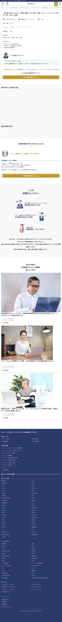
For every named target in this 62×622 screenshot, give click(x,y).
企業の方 (7, 4)
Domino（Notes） (6, 551)
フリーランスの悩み (7, 465)
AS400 (33, 512)
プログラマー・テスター (15, 27)
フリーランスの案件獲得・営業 (9, 458)
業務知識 (34, 527)
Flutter (33, 525)
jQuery (33, 522)
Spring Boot (34, 534)
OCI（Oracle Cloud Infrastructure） (40, 578)
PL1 (33, 495)
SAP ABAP (4, 532)
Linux (3, 548)
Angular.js (34, 515)
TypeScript (34, 507)
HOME (2, 7)
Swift (33, 505)
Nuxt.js (3, 527)
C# (32, 503)
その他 (3, 537)
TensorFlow (34, 517)
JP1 (3, 568)
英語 (3, 525)
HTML (3, 493)
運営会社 (4, 602)
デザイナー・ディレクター (8, 589)
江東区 (42, 19)
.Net (33, 490)
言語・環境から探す (24, 7)
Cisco (33, 568)
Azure (33, 561)
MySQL (3, 558)
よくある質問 (35, 441)
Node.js (34, 510)
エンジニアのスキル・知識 (8, 453)
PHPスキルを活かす (12, 130)
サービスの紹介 (6, 439)
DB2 (33, 553)
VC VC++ (34, 532)
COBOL (11, 23)
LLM (33, 529)
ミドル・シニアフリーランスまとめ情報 (11, 448)
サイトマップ (5, 597)
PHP (33, 485)
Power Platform (5, 534)
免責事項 (4, 604)
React (3, 512)
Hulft (33, 573)
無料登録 (56, 5)
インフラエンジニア (37, 589)
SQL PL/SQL (35, 493)
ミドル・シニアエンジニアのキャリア (11, 450)
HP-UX (3, 546)
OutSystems (5, 573)
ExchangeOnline (6, 575)
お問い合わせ (5, 599)
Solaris (33, 548)
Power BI (4, 515)
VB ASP (33, 488)
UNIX (33, 543)
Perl (3, 485)
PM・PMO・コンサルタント (9, 587)
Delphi (33, 500)
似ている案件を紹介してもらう (31, 77)
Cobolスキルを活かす (25, 130)
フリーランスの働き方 (7, 455)
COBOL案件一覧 (35, 7)
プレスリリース (6, 467)
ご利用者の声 (5, 441)
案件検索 (2, 4)
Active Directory (5, 556)
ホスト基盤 (5, 563)
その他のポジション (7, 592)
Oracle (3, 553)
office (33, 520)
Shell (3, 490)
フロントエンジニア (37, 587)
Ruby (3, 488)
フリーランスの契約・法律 (8, 462)
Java (33, 481)
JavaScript (4, 500)
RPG (33, 498)
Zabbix (33, 570)
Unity (3, 520)
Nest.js (3, 522)
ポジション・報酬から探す (12, 7)
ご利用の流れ (35, 439)
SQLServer (34, 556)
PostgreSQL (34, 558)
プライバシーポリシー (7, 607)
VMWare (34, 551)
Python (4, 505)
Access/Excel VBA (6, 498)
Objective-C (5, 483)
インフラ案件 (38, 130)
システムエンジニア (26, 27)
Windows (4, 543)
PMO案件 (51, 130)
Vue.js (3, 517)
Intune (33, 575)
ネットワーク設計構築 (37, 563)
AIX (32, 546)
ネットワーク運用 (6, 565)
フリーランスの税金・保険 (8, 460)
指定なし (4, 481)
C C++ (33, 483)
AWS (3, 561)
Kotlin (3, 507)
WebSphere (5, 578)
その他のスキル (35, 565)
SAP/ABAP (4, 503)
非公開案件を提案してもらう (31, 176)
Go (2, 529)
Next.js (3, 510)
